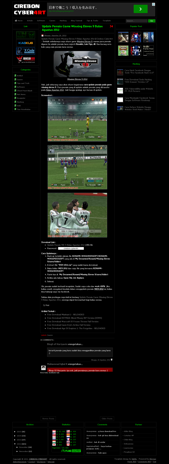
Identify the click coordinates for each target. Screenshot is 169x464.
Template (107, 20)
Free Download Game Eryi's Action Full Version (68, 325)
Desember (23, 447)
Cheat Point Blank (24, 91)
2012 (19, 444)
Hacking (63, 20)
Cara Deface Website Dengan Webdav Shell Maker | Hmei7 (138, 108)
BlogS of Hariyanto (57, 344)
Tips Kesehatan (23, 109)
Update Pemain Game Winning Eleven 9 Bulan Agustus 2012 (68, 39)
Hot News (21, 94)
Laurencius (128, 448)
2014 (19, 436)
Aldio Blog (128, 431)
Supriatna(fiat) (92, 446)
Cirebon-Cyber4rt (105, 39)
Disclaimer (41, 462)
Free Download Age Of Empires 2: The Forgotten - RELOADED (76, 328)
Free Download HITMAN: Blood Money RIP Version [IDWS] (74, 318)
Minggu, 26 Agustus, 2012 (101, 360)
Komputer (21, 98)
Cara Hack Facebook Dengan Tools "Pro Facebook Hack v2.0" (139, 71)
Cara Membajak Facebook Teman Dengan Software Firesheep (140, 99)
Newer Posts (48, 418)
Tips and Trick (23, 83)
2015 (19, 431)
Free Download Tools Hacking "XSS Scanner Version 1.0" (138, 80)
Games (52, 20)
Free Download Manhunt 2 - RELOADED (65, 314)
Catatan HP (129, 435)
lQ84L (134, 459)
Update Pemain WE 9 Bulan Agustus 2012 (66, 245)
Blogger (153, 459)
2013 (19, 440)
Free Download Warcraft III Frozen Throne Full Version (72, 321)
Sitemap (51, 462)
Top (154, 461)
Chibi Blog (128, 439)
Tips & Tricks (92, 20)
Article (30, 20)
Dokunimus (128, 444)
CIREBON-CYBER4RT (38, 459)
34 (111, 26)
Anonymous (91, 431)
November (23, 451)
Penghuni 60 (129, 452)
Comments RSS (144, 461)
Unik (19, 105)
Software (41, 20)
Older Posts (107, 418)
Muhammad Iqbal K (57, 364)
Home (19, 20)
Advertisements (19, 462)
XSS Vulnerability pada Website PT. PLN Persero (139, 90)
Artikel (20, 76)
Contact (31, 462)
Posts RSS (132, 461)
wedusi (89, 442)
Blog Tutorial (76, 20)
